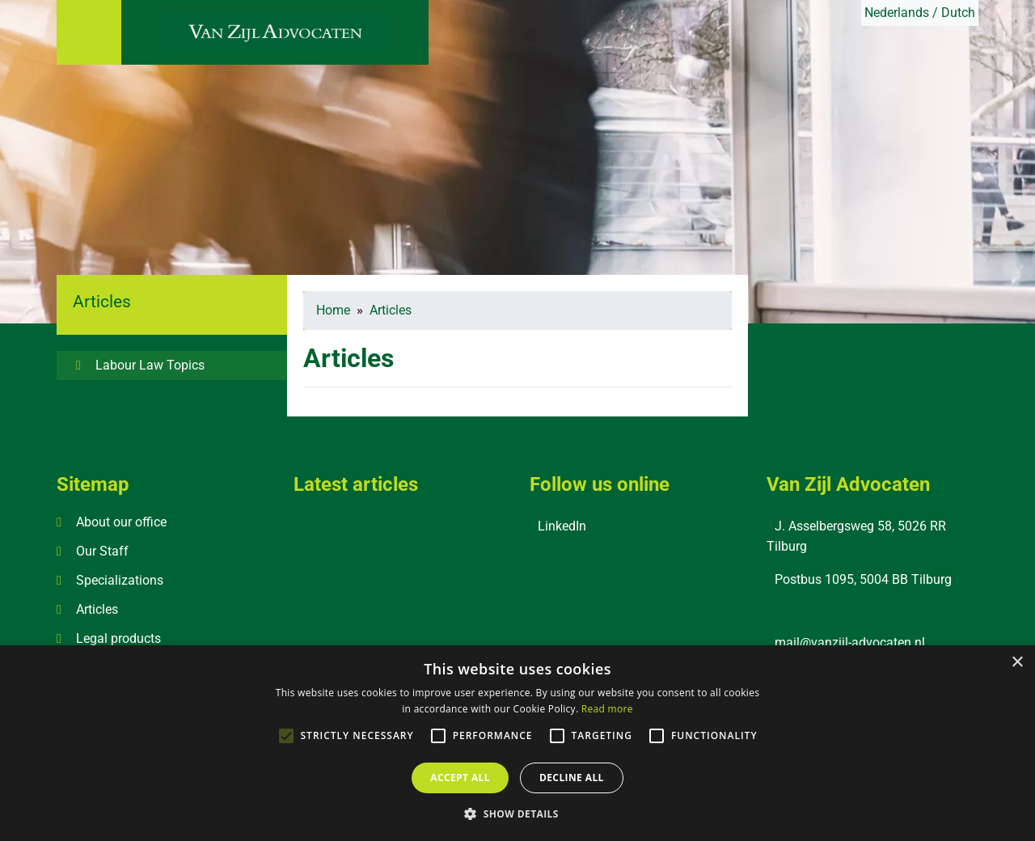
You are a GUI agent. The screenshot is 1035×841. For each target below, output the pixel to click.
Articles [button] (102, 301)
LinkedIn (562, 526)
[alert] (517, 743)
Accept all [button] (460, 777)
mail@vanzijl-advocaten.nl (850, 642)
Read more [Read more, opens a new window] (607, 709)
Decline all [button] (571, 777)
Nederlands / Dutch (919, 12)
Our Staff (102, 551)
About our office (121, 522)
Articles (97, 609)
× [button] (1017, 663)
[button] (517, 813)
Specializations (119, 580)
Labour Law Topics (150, 365)
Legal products (118, 638)
